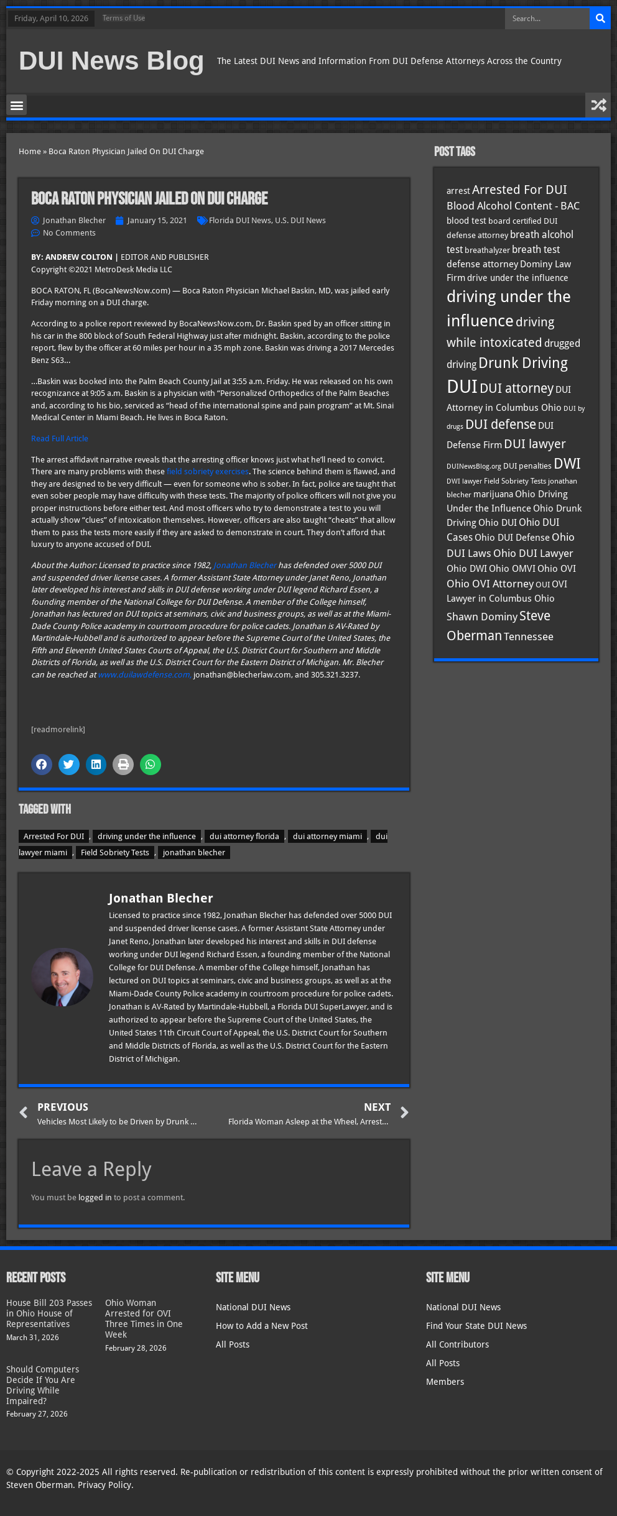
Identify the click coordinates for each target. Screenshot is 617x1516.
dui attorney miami (327, 836)
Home (30, 151)
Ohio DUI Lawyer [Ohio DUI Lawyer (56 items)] (533, 553)
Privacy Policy (104, 1485)
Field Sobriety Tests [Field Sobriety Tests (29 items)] (515, 481)
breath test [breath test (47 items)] (536, 249)
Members (445, 1382)
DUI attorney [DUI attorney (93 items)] (517, 388)
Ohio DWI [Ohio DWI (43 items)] (467, 568)
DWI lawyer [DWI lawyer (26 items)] (464, 481)
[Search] (600, 18)
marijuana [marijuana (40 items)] (493, 494)
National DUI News (253, 1307)
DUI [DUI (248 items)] (462, 386)
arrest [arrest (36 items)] (458, 191)
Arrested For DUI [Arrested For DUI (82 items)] (519, 189)
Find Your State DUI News (476, 1326)
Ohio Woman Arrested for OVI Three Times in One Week (144, 1318)
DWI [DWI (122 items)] (567, 463)
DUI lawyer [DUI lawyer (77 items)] (535, 444)
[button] (16, 104)
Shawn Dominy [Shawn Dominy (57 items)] (482, 616)
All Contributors (457, 1344)
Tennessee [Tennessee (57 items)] (529, 636)
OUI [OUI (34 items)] (543, 584)
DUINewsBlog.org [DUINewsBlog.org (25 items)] (474, 466)
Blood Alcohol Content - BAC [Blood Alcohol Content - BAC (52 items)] (513, 206)
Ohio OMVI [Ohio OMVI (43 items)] (512, 568)
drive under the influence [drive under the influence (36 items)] (517, 278)
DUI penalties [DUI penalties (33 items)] (527, 466)
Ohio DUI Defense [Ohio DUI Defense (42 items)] (512, 537)
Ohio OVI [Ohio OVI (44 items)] (556, 568)
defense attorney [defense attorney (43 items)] (482, 264)
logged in (95, 1197)
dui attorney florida (244, 836)
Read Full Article (59, 438)
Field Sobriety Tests (115, 852)
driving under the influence (147, 836)
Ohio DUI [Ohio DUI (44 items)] (497, 522)
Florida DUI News (240, 220)
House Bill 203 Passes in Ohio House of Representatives (49, 1313)
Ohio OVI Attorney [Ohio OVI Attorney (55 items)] (490, 583)
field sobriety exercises (208, 471)
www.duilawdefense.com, (145, 674)
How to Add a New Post (262, 1326)
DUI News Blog (112, 60)
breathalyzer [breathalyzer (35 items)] (487, 250)
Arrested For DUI (54, 836)
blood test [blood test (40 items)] (466, 221)
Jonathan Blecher (244, 565)
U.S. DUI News (300, 220)
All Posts (232, 1344)
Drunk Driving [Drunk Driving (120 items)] (523, 362)
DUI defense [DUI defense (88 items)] (500, 424)
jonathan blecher (194, 852)
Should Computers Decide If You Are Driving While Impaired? (42, 1384)
